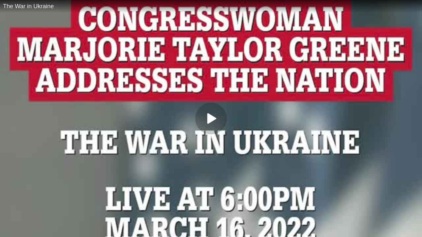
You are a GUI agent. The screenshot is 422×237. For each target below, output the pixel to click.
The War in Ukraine (28, 6)
